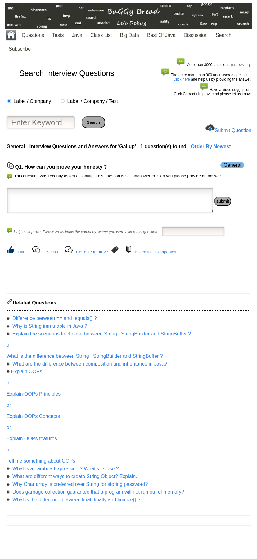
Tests (58, 35)
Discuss (50, 256)
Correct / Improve (92, 256)
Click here (182, 79)
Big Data (129, 35)
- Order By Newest (209, 146)
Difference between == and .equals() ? (54, 324)
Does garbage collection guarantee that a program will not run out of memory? (97, 498)
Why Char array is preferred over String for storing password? (79, 490)
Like (21, 256)
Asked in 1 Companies (155, 256)
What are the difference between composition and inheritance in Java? (89, 370)
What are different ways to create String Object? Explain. (74, 483)
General (232, 165)
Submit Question (233, 130)
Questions (33, 35)
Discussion (196, 35)
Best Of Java (161, 35)
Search (224, 35)
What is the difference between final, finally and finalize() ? (75, 506)
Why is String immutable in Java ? (49, 332)
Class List (101, 35)
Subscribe (20, 48)
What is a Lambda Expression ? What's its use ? (65, 475)
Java (77, 35)
